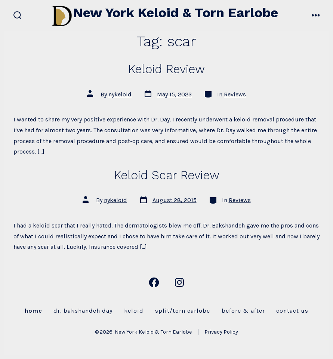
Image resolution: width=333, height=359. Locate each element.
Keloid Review (166, 69)
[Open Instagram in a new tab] (179, 282)
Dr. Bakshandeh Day (82, 310)
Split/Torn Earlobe (182, 310)
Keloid (134, 310)
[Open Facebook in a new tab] (154, 282)
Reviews (235, 94)
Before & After (243, 310)
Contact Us (292, 310)
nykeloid (120, 94)
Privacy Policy (221, 332)
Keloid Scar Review (166, 175)
